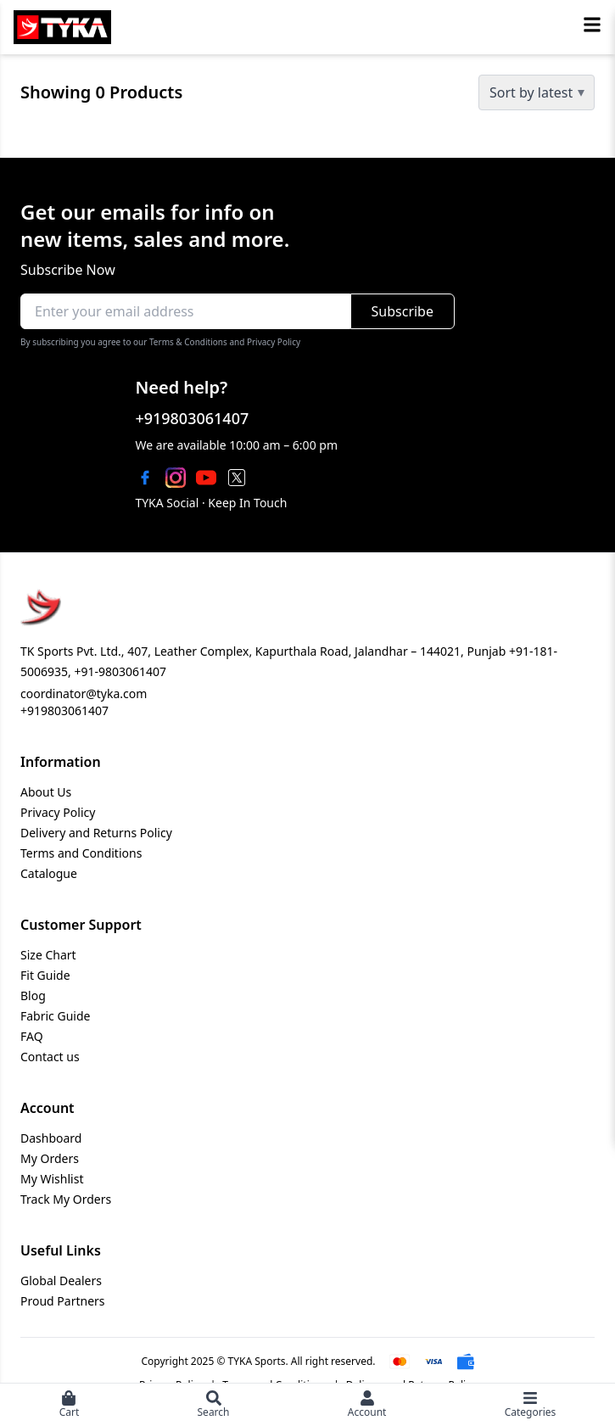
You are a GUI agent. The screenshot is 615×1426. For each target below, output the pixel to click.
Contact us (50, 1057)
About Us (45, 792)
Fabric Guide (55, 1016)
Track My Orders (65, 1199)
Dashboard (50, 1138)
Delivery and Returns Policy (96, 833)
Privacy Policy (57, 812)
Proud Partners (62, 1301)
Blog (33, 995)
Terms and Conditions (81, 853)
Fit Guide (45, 975)
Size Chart (48, 955)
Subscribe (402, 311)
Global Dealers (61, 1280)
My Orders (49, 1158)
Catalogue (48, 873)
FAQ (31, 1036)
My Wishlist (51, 1179)
